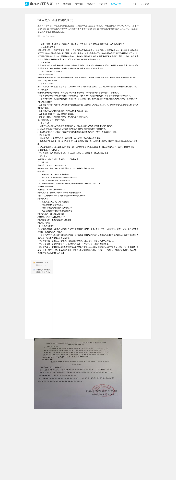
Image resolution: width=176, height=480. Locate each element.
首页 (57, 3)
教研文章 (67, 3)
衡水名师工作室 (41, 4)
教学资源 (79, 3)
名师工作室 (116, 3)
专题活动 (103, 3)
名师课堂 (91, 3)
